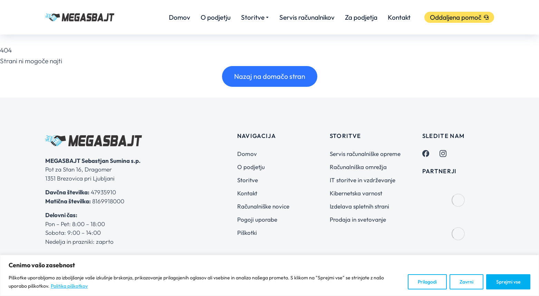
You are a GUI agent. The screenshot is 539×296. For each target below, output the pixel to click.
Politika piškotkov (69, 286)
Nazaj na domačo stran (269, 76)
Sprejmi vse (508, 282)
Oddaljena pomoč (459, 17)
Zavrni (466, 282)
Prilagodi (427, 282)
